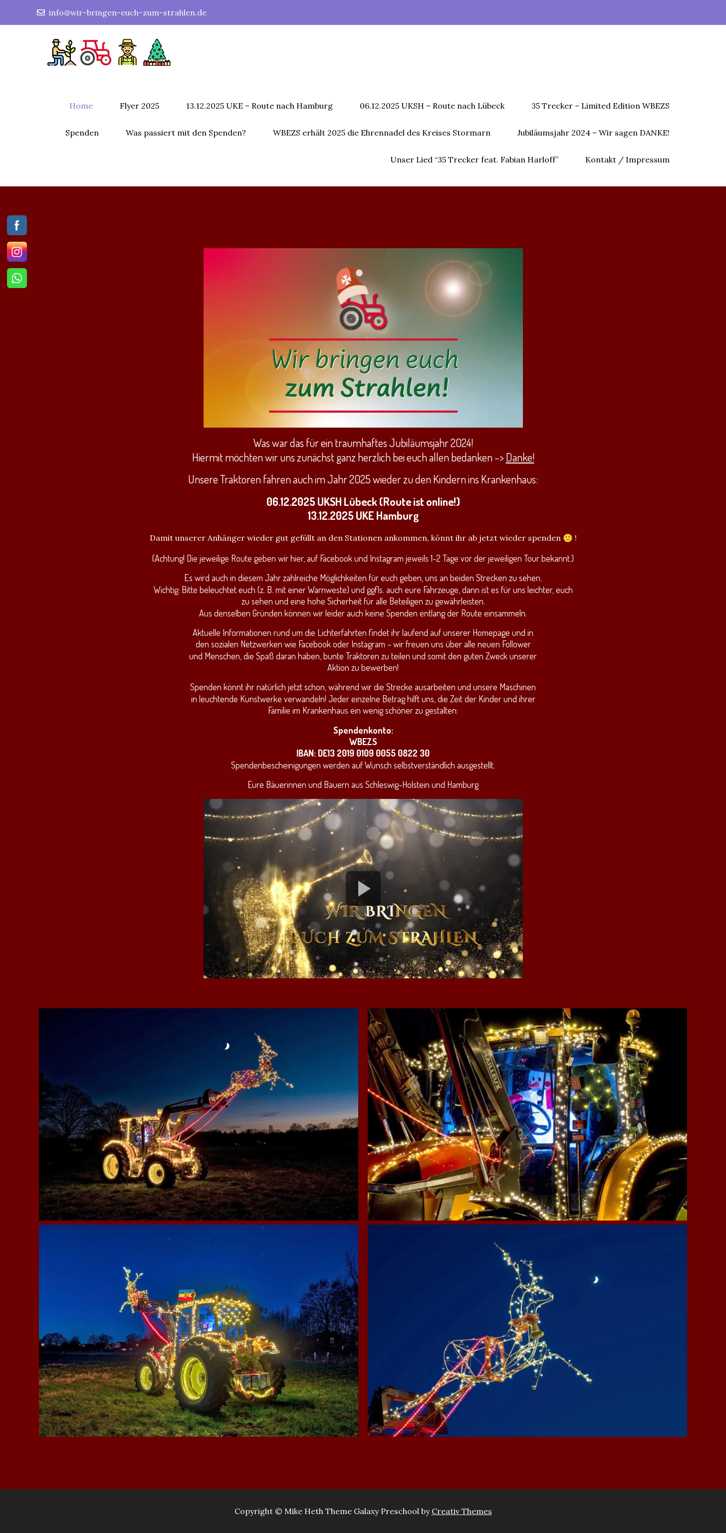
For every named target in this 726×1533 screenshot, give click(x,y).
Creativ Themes (462, 1511)
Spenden (82, 133)
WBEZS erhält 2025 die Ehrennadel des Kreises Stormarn (381, 133)
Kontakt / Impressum (627, 159)
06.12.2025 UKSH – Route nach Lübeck (432, 106)
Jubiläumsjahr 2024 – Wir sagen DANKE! (593, 133)
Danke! (520, 457)
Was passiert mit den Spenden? (186, 133)
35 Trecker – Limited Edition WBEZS (600, 106)
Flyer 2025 (139, 106)
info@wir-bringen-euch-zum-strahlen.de (122, 12)
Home (81, 106)
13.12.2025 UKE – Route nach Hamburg (259, 106)
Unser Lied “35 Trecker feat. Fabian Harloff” (474, 159)
